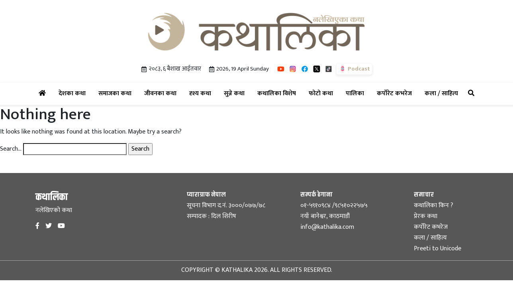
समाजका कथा (116, 93)
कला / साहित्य (443, 93)
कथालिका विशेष (278, 93)
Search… (11, 149)
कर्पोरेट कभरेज (396, 93)
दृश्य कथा (201, 93)
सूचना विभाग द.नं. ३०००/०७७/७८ (226, 205)
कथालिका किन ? (433, 205)
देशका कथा (74, 93)
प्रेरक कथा (425, 216)
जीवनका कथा (162, 93)
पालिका (356, 93)
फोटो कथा (322, 93)
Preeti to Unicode (437, 248)
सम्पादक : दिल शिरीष (211, 216)
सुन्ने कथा (236, 93)
